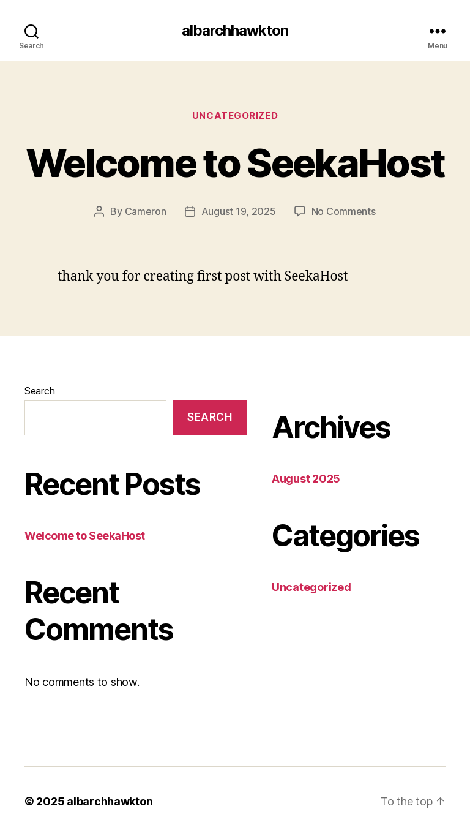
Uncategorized (235, 115)
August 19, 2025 (238, 211)
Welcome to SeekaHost (235, 162)
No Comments (343, 211)
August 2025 (306, 478)
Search (39, 391)
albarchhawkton (235, 30)
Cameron (145, 211)
